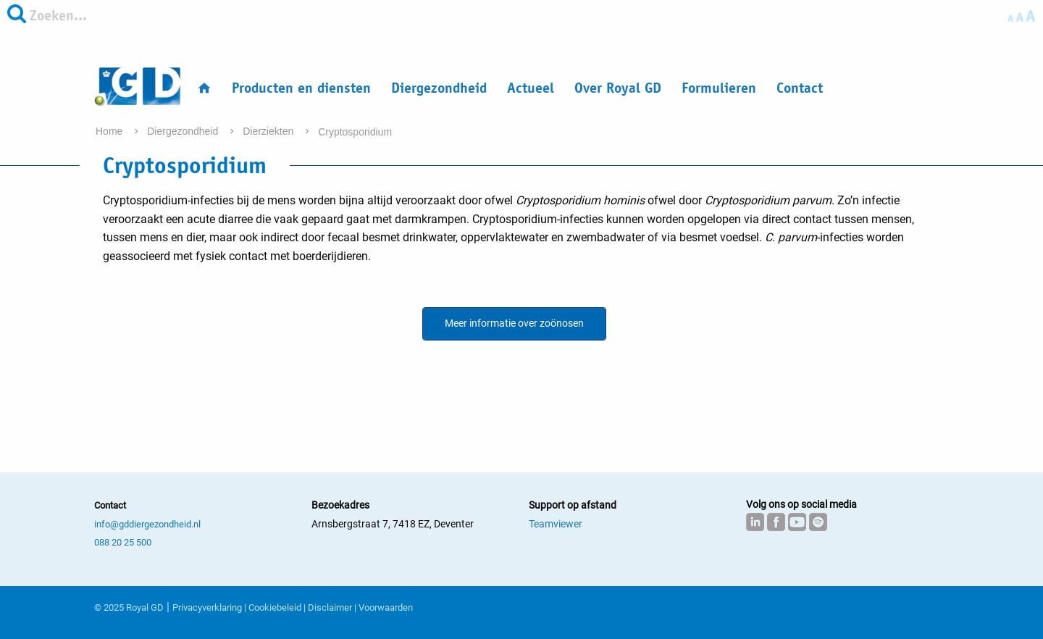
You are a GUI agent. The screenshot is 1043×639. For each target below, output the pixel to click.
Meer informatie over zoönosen (514, 323)
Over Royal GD (617, 88)
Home (110, 131)
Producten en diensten (301, 88)
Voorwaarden (386, 607)
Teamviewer (555, 524)
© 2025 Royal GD (129, 607)
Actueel (530, 88)
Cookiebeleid (274, 607)
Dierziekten (269, 131)
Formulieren (719, 88)
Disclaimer (330, 607)
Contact (799, 88)
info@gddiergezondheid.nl (147, 524)
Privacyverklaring (207, 607)
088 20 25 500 (122, 542)
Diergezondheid (439, 88)
